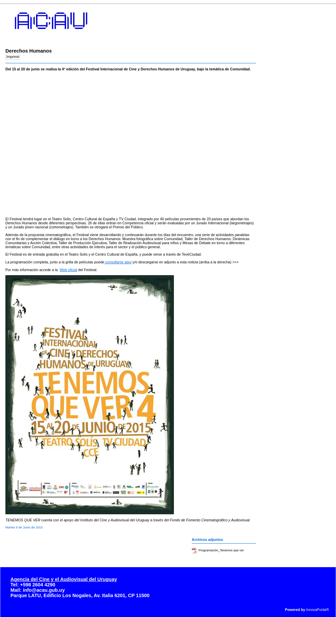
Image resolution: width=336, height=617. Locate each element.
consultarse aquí (117, 262)
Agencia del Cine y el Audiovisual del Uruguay (63, 579)
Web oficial (68, 270)
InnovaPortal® (317, 610)
